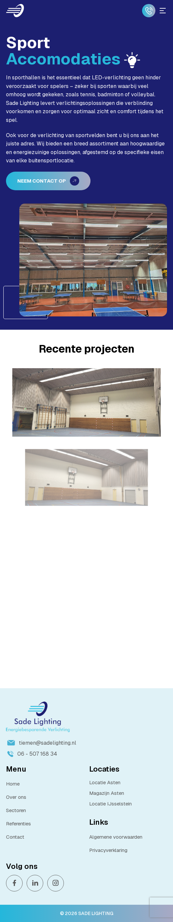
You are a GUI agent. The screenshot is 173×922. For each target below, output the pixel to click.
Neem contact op (48, 181)
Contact (15, 837)
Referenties (18, 823)
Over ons (16, 797)
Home (13, 784)
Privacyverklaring (108, 850)
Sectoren (16, 810)
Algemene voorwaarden (115, 837)
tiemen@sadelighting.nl (41, 742)
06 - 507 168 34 (32, 753)
